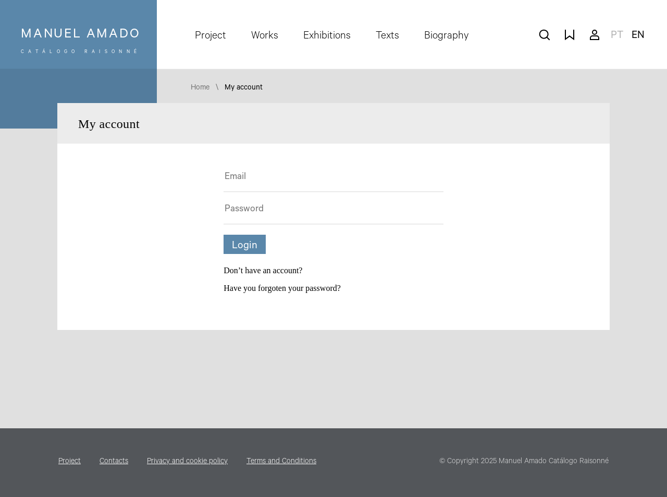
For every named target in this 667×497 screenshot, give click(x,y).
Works (264, 37)
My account (594, 34)
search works (544, 34)
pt (617, 36)
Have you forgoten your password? (282, 288)
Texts (387, 37)
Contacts (114, 462)
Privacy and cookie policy (187, 462)
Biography (446, 37)
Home (200, 88)
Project (210, 37)
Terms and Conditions (281, 462)
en (638, 36)
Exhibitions (327, 37)
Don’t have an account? (263, 270)
